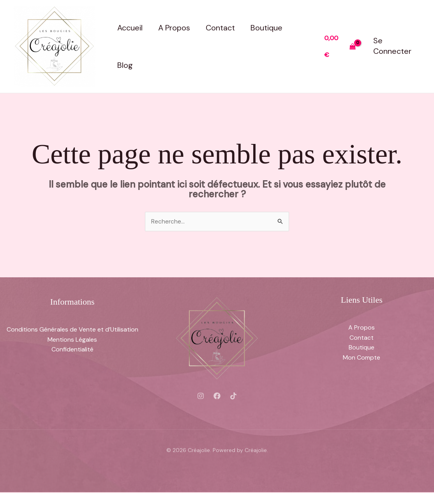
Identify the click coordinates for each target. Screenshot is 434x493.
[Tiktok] (233, 396)
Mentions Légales (72, 340)
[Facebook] (217, 396)
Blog (125, 65)
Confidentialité (72, 350)
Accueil (130, 28)
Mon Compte (361, 358)
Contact (220, 28)
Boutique (266, 28)
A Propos (174, 28)
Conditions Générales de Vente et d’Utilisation (72, 330)
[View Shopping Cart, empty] (340, 46)
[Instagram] (200, 396)
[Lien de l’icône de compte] (396, 46)
